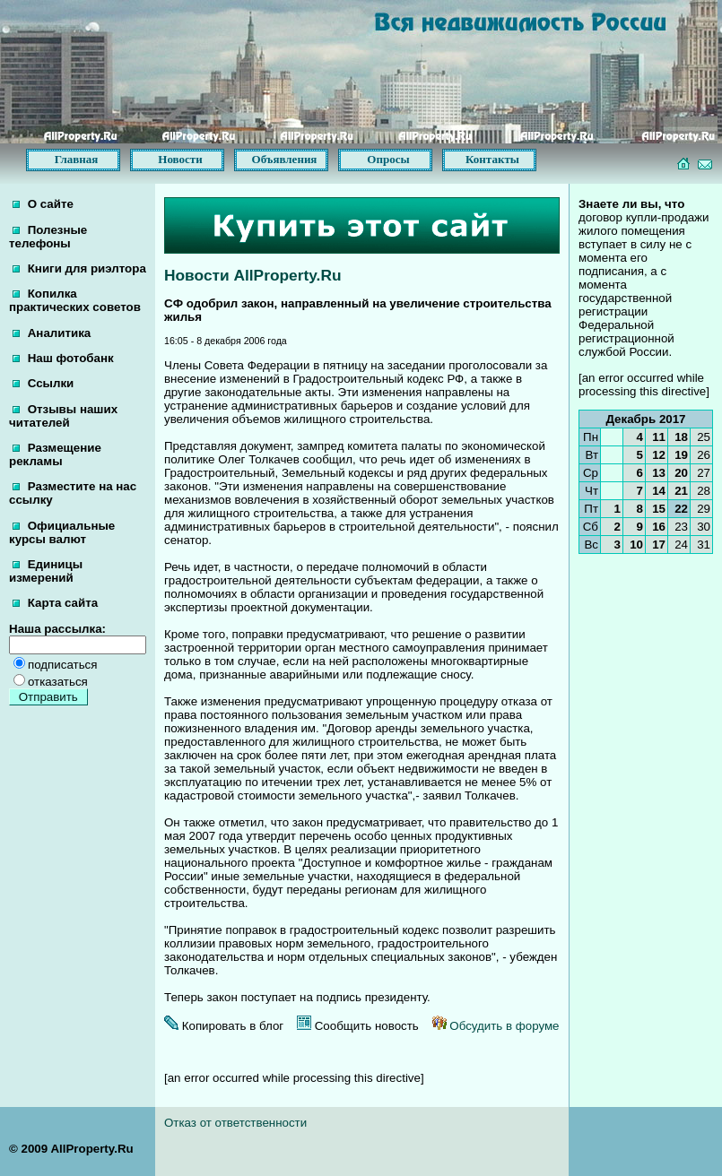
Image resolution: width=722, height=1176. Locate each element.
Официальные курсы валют (62, 532)
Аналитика (52, 333)
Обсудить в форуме (496, 1026)
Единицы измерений (46, 571)
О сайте (43, 204)
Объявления (285, 159)
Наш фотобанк (63, 358)
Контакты (492, 159)
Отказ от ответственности (235, 1122)
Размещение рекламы (55, 454)
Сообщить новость (358, 1026)
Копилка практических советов (75, 300)
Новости (180, 159)
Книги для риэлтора (79, 268)
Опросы (388, 159)
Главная (77, 159)
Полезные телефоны (48, 236)
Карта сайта (55, 603)
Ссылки (43, 383)
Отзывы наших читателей (63, 415)
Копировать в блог (223, 1026)
